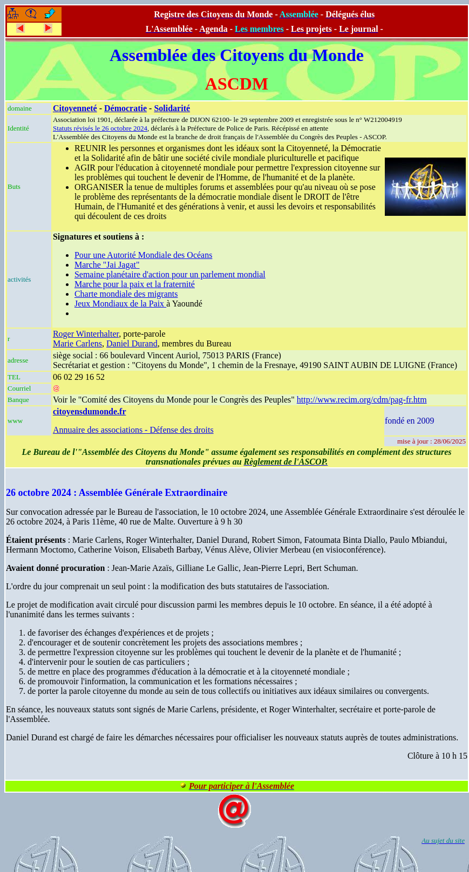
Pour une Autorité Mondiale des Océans (143, 255)
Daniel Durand (132, 343)
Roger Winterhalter (86, 333)
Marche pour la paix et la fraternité (134, 284)
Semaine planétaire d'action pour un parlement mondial (170, 274)
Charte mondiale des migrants (126, 293)
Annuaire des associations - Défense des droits (133, 429)
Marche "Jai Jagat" (107, 264)
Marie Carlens (77, 343)
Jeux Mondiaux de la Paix (120, 303)
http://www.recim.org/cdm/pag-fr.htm (362, 399)
